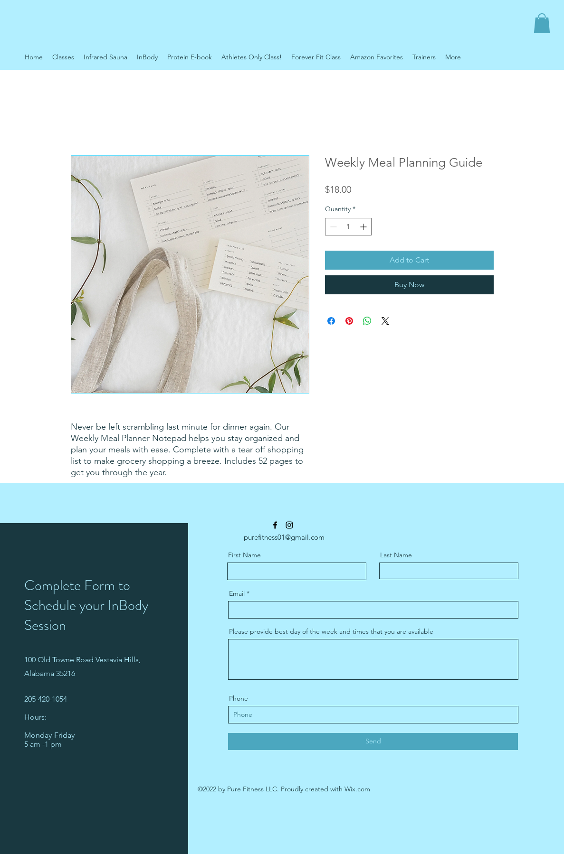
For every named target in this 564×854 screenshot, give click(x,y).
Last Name (396, 555)
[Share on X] (385, 321)
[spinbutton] (348, 226)
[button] (542, 23)
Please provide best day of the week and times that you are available (331, 631)
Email (237, 593)
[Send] (373, 741)
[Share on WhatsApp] (367, 321)
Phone (238, 698)
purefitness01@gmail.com (284, 537)
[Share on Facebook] (331, 321)
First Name (244, 555)
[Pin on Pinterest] (349, 321)
